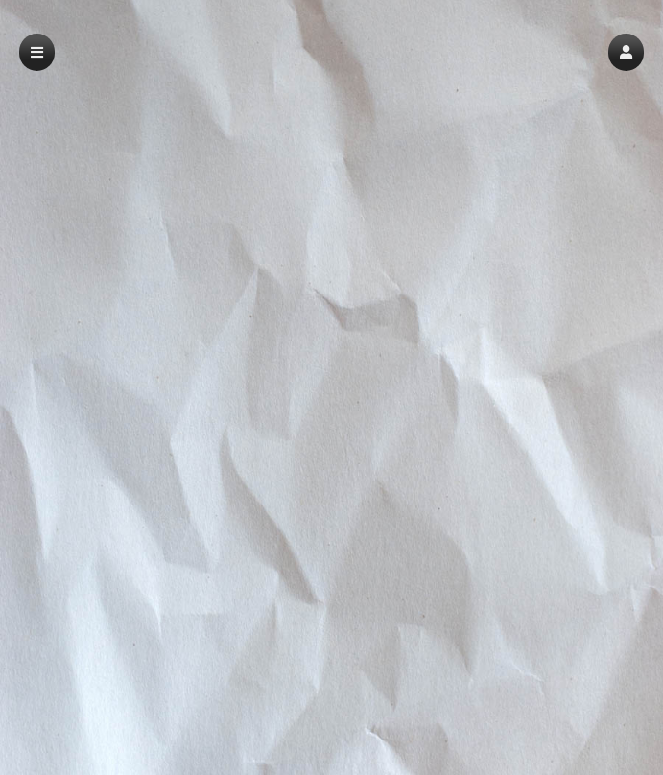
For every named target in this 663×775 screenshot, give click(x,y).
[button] (626, 52)
